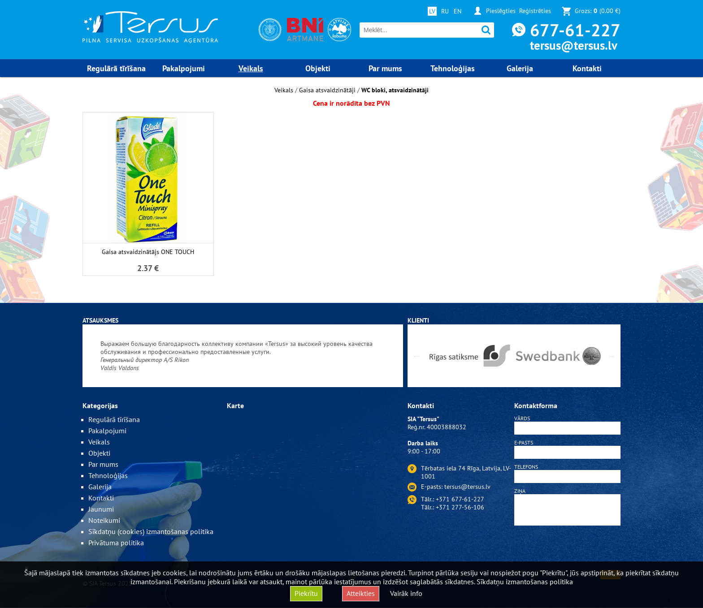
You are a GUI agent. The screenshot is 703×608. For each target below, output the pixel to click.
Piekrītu (306, 593)
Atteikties (361, 593)
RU (445, 11)
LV (432, 11)
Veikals (283, 90)
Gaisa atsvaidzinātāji (327, 90)
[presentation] (567, 549)
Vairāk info (406, 593)
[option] (242, 355)
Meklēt (486, 30)
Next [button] (611, 355)
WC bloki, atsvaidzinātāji (395, 90)
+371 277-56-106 (460, 507)
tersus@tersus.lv (573, 45)
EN (457, 11)
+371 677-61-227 (460, 499)
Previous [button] (416, 355)
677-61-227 (575, 30)
